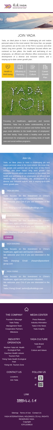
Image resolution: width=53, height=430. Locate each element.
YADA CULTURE (39, 339)
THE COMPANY (14, 315)
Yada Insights (38, 329)
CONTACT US (14, 372)
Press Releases (39, 319)
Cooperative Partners (14, 329)
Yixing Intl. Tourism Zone (14, 365)
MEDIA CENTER (39, 315)
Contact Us (36, 413)
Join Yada (14, 380)
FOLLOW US (39, 372)
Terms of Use (25, 413)
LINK (26, 394)
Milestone (14, 332)
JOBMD (8, 237)
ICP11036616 (27, 425)
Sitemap (15, 413)
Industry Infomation (39, 323)
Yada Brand (39, 344)
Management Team (14, 326)
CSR (39, 347)
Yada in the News (39, 326)
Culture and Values (39, 350)
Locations (14, 377)
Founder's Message (14, 319)
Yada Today (14, 323)
